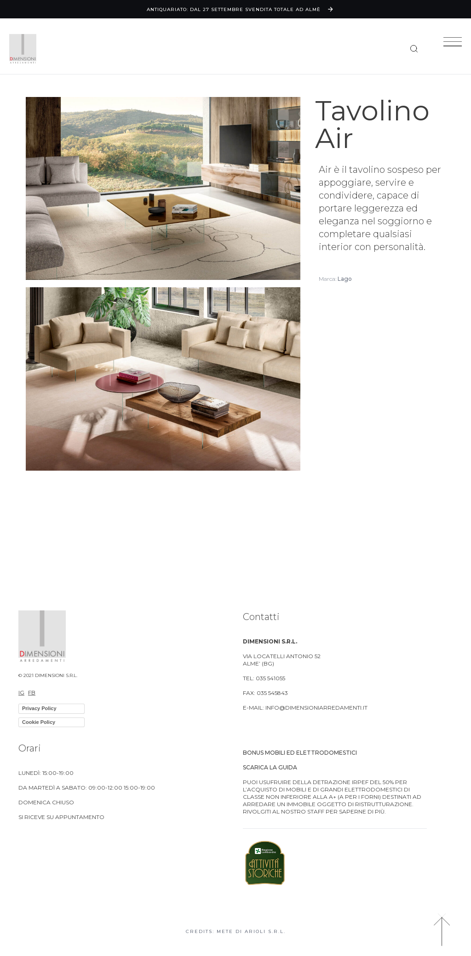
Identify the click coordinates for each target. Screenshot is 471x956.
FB (31, 692)
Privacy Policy (39, 708)
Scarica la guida (270, 767)
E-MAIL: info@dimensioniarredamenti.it (305, 707)
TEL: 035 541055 (264, 678)
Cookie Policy (38, 722)
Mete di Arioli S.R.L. (251, 931)
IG (21, 692)
